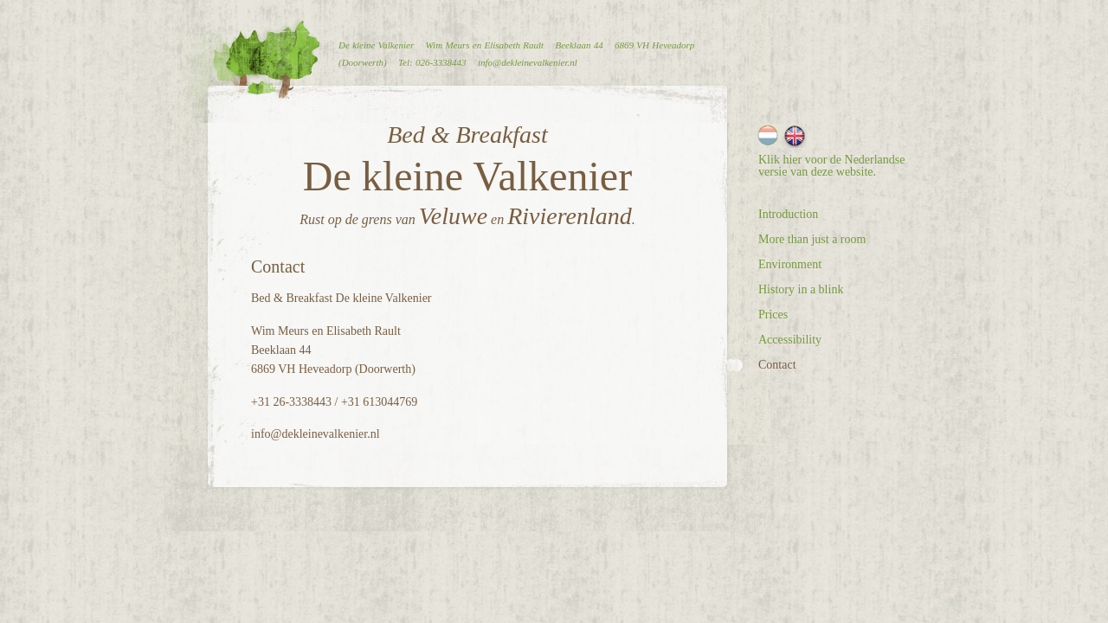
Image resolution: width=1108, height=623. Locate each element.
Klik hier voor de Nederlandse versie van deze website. (831, 165)
